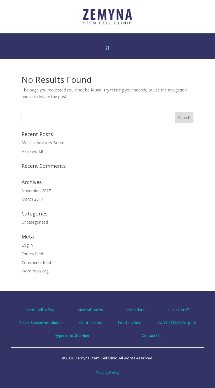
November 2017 (36, 190)
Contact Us (151, 336)
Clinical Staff (178, 310)
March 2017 (32, 199)
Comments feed (36, 262)
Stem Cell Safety (40, 310)
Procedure (135, 310)
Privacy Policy (108, 373)
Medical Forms (90, 310)
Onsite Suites (90, 323)
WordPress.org (35, 271)
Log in (27, 245)
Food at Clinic (129, 323)
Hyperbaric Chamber (72, 336)
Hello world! (32, 151)
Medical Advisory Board (43, 142)
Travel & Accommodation (41, 323)
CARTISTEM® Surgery (177, 323)
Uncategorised (35, 222)
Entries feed (32, 253)
